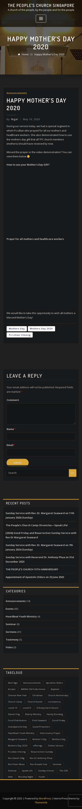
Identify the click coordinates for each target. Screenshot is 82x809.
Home (25, 54)
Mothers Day (17, 328)
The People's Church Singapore (41, 5)
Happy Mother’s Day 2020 (49, 54)
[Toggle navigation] (41, 19)
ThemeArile (41, 802)
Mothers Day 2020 (41, 328)
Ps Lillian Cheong (20, 334)
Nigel (12, 119)
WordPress (45, 797)
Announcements (17, 93)
